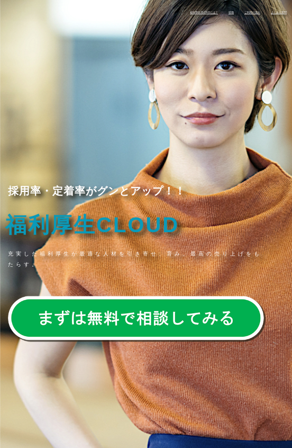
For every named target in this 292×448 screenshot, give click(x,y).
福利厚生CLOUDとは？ (204, 12)
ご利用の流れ (252, 12)
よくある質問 (279, 12)
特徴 (231, 12)
